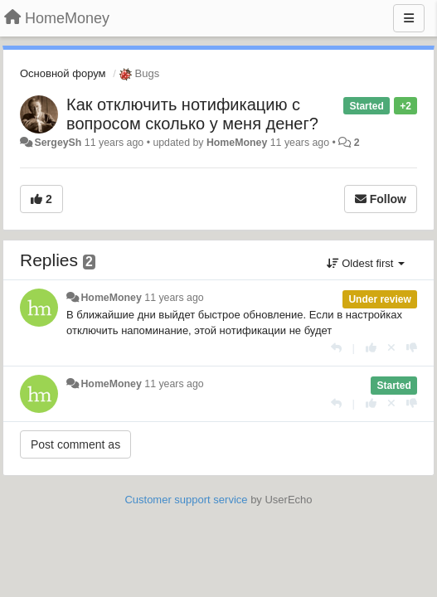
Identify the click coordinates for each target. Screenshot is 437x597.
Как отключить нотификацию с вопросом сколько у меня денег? (192, 114)
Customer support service (185, 499)
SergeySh (57, 142)
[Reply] (336, 348)
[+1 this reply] (371, 348)
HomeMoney (236, 142)
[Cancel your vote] (391, 348)
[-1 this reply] (411, 348)
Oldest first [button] (366, 263)
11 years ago (173, 297)
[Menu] (409, 18)
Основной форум (63, 73)
